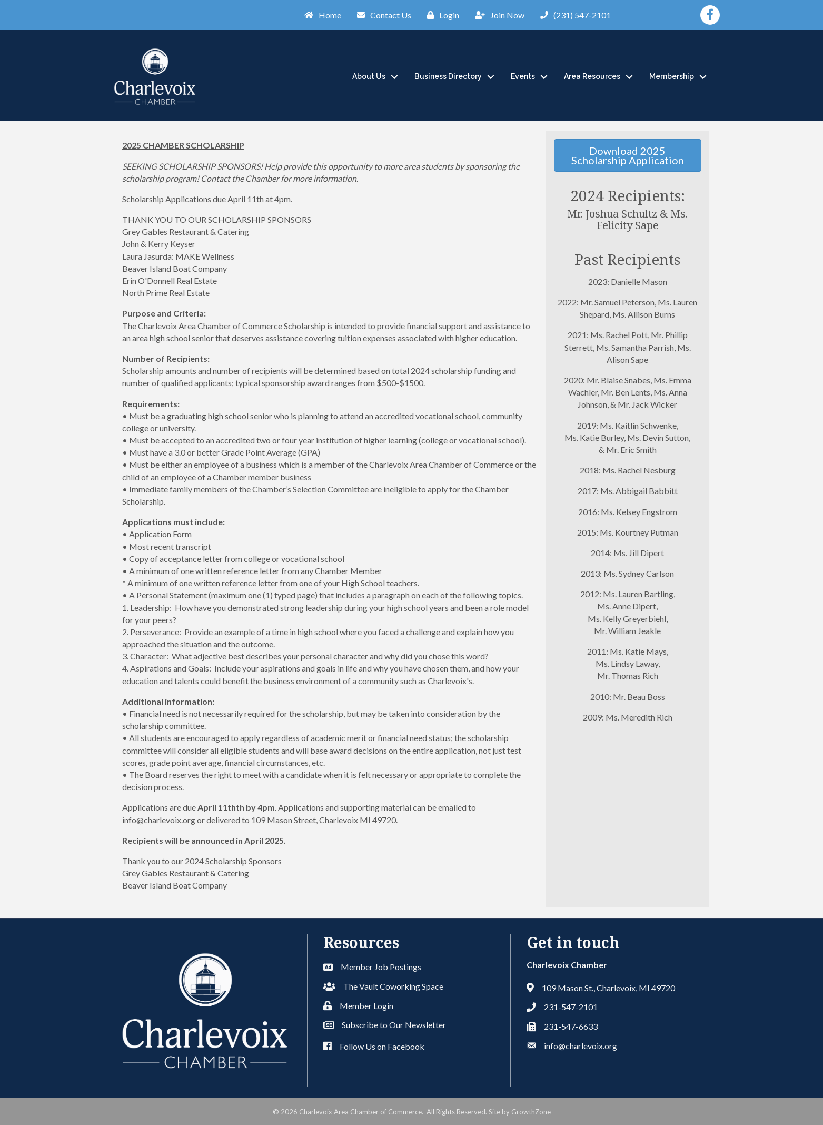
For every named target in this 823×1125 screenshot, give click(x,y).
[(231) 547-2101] (573, 14)
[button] (627, 155)
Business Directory (448, 76)
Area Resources (592, 76)
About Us (368, 76)
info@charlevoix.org (580, 1046)
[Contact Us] (381, 14)
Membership (671, 76)
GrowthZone (531, 1112)
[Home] (320, 14)
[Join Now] (497, 14)
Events (523, 76)
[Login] (440, 14)
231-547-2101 (571, 1007)
